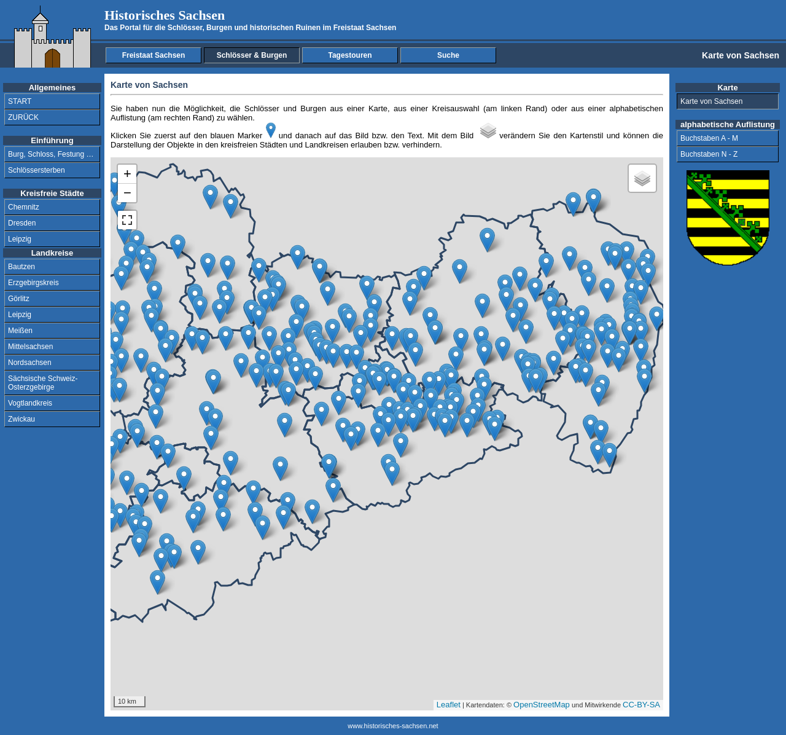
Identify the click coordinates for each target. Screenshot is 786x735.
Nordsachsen (30, 362)
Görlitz (18, 298)
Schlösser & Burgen (252, 55)
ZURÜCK (23, 117)
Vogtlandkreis (30, 403)
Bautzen (21, 266)
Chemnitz (23, 207)
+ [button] (127, 173)
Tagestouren (350, 55)
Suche (448, 55)
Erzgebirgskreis (33, 282)
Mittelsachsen (30, 346)
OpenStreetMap (541, 704)
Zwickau (21, 419)
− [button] (127, 192)
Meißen (20, 330)
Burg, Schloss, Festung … (50, 154)
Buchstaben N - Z (708, 154)
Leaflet (449, 704)
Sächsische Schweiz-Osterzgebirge (42, 382)
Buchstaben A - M (709, 138)
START (19, 101)
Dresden (22, 223)
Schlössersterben (36, 170)
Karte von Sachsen (711, 101)
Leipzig (19, 239)
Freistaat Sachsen (153, 55)
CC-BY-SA (641, 704)
